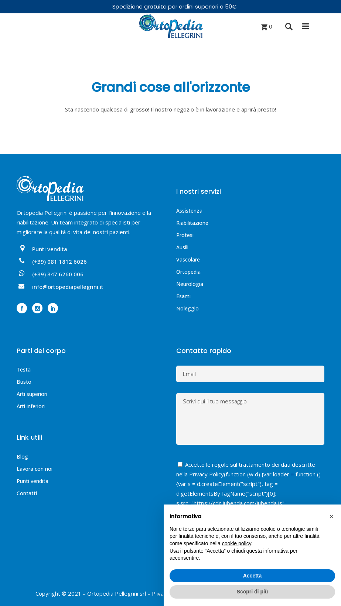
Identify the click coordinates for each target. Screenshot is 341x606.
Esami (183, 296)
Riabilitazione (192, 222)
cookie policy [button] (236, 543)
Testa (24, 369)
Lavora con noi (34, 468)
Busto (24, 381)
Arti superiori (32, 393)
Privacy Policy (206, 474)
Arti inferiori (31, 406)
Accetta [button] (252, 576)
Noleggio (187, 308)
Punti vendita (32, 481)
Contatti (27, 493)
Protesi (185, 235)
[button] (331, 516)
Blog (22, 456)
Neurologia (189, 283)
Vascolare (188, 259)
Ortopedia (188, 271)
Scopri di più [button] (252, 592)
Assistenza (189, 210)
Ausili (182, 247)
